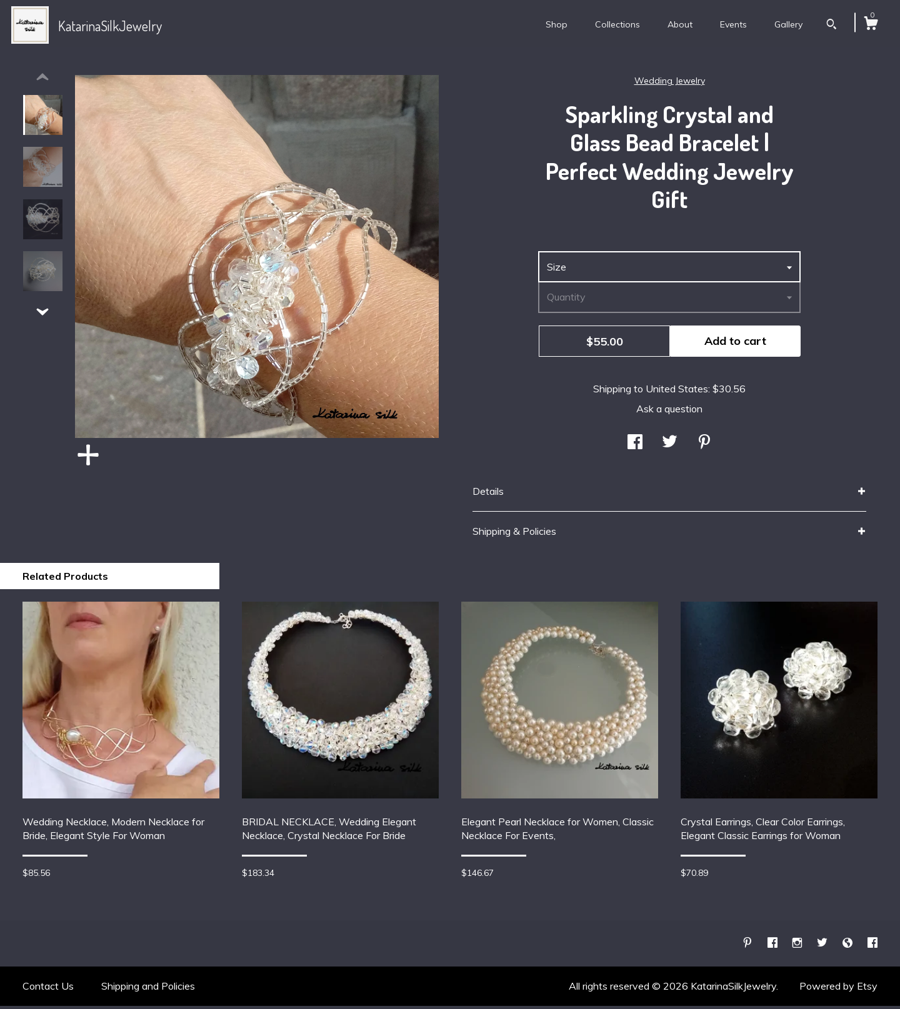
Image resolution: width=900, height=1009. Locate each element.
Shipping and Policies (148, 989)
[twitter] (823, 946)
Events (733, 24)
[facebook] (774, 946)
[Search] (831, 25)
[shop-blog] (848, 946)
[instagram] (798, 946)
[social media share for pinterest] (704, 445)
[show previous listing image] (42, 80)
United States (677, 391)
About (680, 24)
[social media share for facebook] (635, 445)
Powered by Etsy (838, 989)
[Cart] (871, 25)
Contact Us (48, 989)
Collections (617, 24)
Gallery (788, 24)
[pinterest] (748, 946)
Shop (557, 24)
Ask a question (669, 411)
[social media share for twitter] (669, 445)
